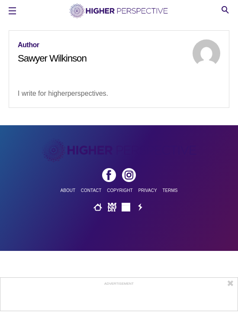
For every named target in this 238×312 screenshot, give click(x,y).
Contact (91, 190)
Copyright (119, 190)
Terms (169, 190)
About (68, 190)
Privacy (147, 190)
